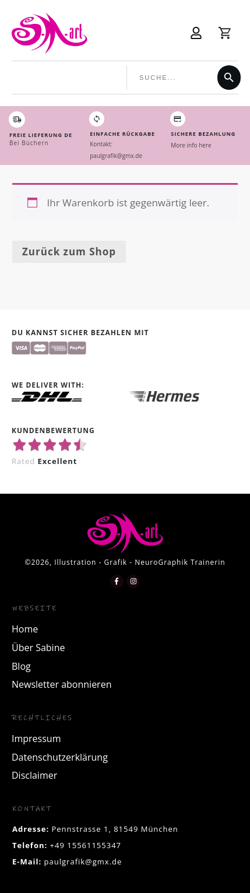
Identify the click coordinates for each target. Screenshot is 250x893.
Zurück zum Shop (69, 251)
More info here (191, 145)
